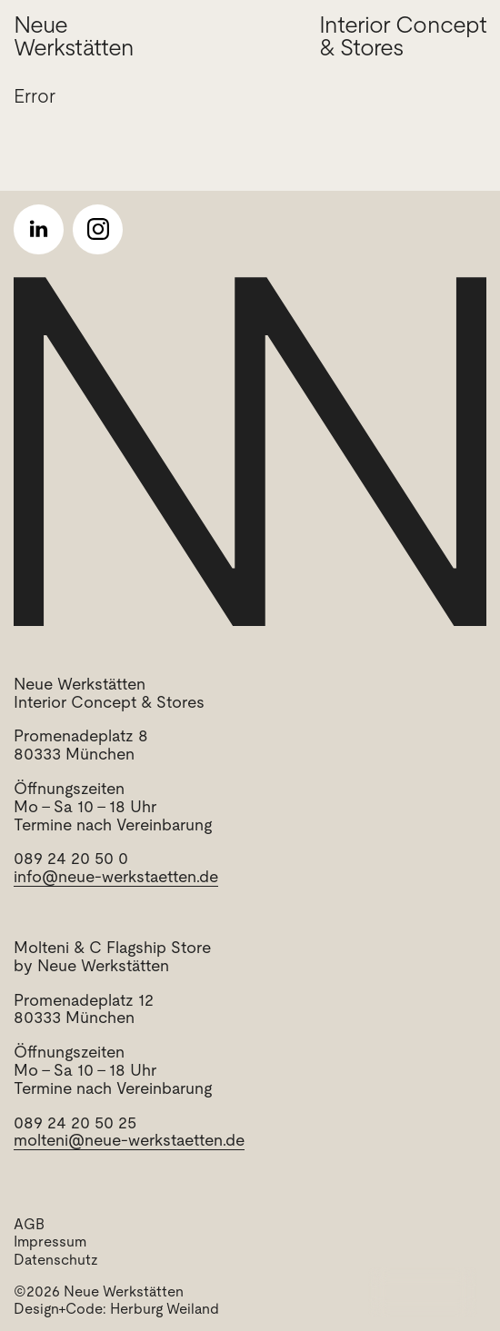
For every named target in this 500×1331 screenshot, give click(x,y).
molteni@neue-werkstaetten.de (129, 1139)
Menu (437, 1292)
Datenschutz (56, 1259)
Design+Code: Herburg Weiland (116, 1308)
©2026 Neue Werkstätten (99, 1291)
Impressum (50, 1241)
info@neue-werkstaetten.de (116, 876)
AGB (29, 1224)
